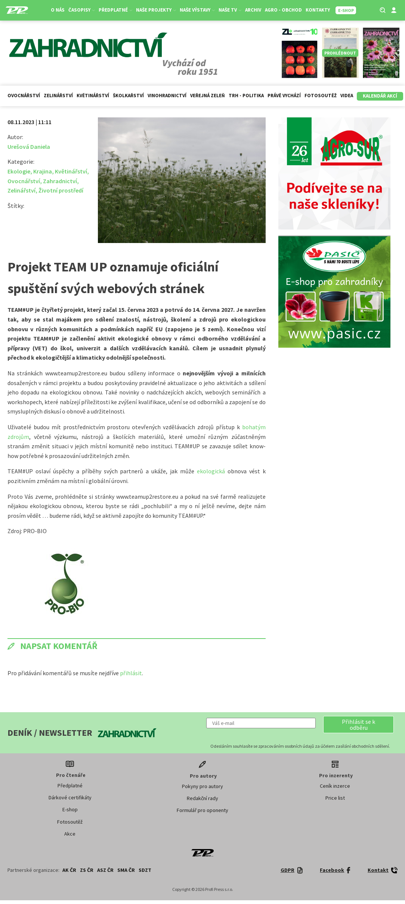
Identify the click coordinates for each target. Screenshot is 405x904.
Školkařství (128, 95)
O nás (58, 10)
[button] (358, 724)
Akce (69, 833)
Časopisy (82, 10)
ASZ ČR (105, 870)
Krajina (42, 171)
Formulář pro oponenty (202, 810)
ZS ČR (86, 870)
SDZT (145, 870)
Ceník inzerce (335, 785)
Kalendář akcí (380, 96)
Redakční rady (202, 798)
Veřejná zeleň (207, 95)
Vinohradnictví (167, 95)
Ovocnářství (23, 95)
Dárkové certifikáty (70, 797)
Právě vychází (284, 95)
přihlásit (131, 673)
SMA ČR (126, 870)
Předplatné (116, 10)
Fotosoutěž (320, 95)
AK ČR (69, 870)
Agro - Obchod (283, 10)
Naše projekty (156, 10)
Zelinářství (58, 95)
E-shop (70, 809)
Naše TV (230, 10)
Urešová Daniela (28, 146)
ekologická (212, 471)
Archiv (253, 10)
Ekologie (18, 171)
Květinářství (93, 95)
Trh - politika (246, 95)
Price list (335, 797)
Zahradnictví (60, 181)
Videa (346, 95)
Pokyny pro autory (202, 786)
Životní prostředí (60, 190)
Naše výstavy (197, 10)
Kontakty (318, 10)
